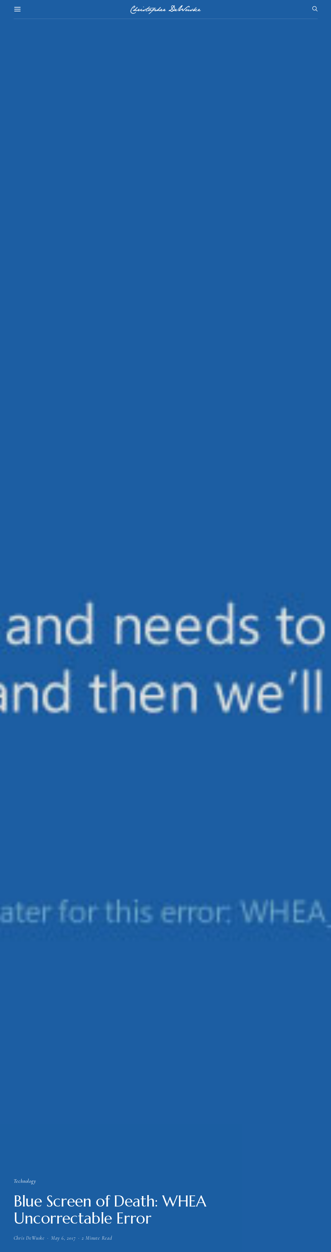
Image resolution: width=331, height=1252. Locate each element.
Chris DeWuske (29, 1238)
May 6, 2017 (63, 1238)
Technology (25, 1181)
